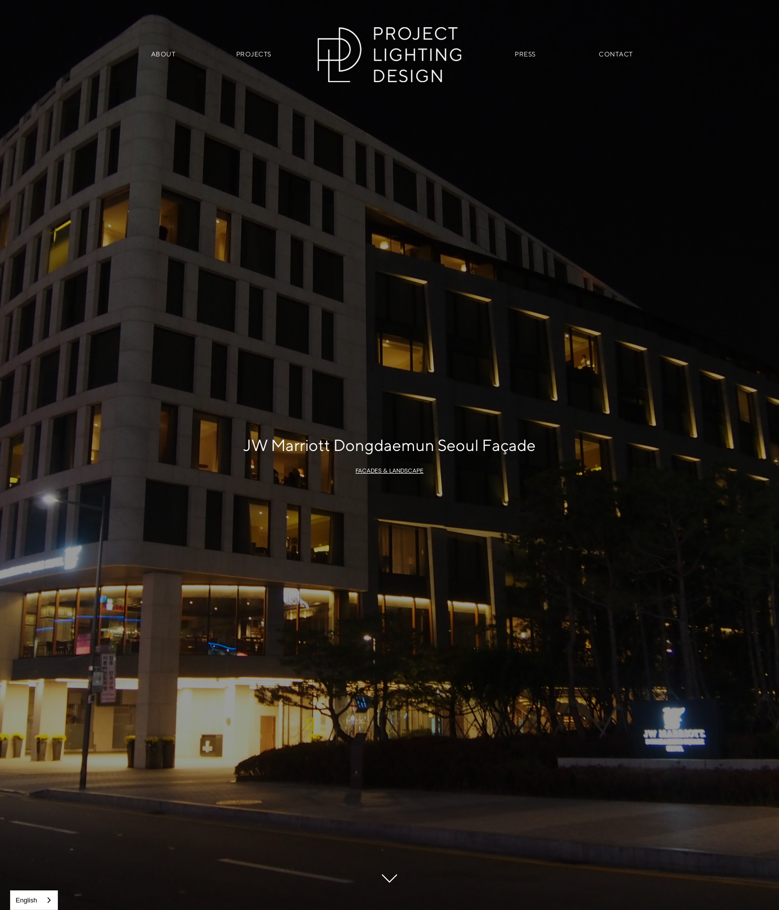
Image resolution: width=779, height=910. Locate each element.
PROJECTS (253, 54)
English (26, 900)
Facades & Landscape (389, 471)
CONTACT (616, 54)
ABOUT (163, 54)
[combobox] (34, 900)
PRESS (525, 54)
